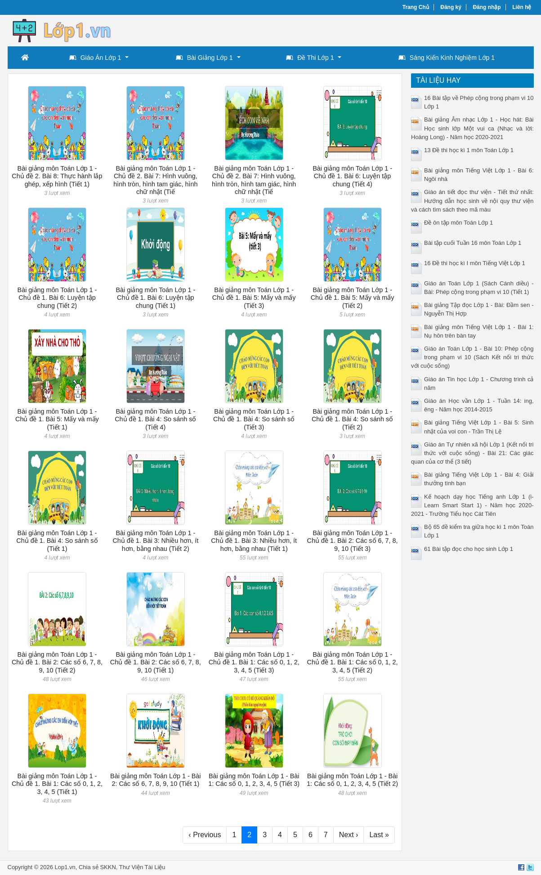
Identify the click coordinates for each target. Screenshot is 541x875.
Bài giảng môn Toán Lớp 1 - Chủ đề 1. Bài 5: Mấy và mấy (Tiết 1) (57, 419)
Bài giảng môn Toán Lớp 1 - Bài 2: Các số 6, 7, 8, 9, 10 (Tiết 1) (155, 779)
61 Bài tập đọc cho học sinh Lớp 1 (468, 549)
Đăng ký (450, 7)
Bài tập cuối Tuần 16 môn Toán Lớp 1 (472, 242)
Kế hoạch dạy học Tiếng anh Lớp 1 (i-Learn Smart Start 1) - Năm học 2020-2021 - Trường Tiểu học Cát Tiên (472, 505)
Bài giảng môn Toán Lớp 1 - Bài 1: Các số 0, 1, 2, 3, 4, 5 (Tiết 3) (254, 779)
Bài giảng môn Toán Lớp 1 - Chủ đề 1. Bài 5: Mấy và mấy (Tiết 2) (352, 297)
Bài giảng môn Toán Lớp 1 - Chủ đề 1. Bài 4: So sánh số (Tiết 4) (155, 419)
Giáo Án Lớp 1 (95, 57)
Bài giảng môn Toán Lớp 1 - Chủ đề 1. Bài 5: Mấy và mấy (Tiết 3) (254, 297)
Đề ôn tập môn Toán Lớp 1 (458, 222)
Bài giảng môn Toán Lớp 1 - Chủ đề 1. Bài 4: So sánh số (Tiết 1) (57, 540)
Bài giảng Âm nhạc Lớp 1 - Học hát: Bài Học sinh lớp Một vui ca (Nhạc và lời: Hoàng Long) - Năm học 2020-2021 (472, 128)
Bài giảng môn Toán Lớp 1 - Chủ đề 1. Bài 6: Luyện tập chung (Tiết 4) (352, 176)
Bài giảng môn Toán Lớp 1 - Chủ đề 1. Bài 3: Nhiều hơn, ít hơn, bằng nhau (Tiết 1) (254, 540)
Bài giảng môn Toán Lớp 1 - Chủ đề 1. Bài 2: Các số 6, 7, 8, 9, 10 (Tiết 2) (57, 662)
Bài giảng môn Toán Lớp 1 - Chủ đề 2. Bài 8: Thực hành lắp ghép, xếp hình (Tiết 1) (57, 176)
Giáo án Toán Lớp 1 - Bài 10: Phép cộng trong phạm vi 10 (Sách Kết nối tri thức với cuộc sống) (472, 357)
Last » (379, 835)
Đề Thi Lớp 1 (310, 57)
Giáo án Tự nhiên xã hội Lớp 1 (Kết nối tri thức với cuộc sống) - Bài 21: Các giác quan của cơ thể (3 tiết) (472, 453)
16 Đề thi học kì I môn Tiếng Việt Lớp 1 (474, 263)
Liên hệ (521, 7)
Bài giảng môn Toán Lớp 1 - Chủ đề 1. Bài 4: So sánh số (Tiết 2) (352, 419)
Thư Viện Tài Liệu (142, 867)
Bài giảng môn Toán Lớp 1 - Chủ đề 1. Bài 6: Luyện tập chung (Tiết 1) (155, 297)
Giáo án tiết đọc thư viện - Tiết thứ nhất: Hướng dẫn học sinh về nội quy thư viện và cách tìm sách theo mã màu (472, 200)
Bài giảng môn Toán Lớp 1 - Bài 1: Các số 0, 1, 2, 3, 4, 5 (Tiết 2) (352, 779)
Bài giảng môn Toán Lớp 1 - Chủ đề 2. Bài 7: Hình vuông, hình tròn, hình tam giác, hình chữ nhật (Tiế (155, 180)
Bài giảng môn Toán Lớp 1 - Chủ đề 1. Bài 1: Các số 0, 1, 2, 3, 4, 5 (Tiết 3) (254, 662)
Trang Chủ (415, 7)
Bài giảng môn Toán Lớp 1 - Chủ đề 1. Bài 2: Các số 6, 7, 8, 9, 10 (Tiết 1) (155, 662)
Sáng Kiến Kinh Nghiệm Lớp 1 (446, 57)
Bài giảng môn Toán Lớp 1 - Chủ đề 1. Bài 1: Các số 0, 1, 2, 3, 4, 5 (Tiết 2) (352, 662)
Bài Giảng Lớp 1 (204, 57)
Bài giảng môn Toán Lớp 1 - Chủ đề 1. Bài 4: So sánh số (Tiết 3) (254, 419)
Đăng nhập (487, 7)
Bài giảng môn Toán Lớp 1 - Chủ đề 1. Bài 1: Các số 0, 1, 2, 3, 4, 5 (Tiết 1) (57, 783)
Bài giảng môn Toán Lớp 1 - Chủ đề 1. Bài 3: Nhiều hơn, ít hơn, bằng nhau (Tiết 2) (155, 540)
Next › (348, 835)
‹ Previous (204, 835)
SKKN (108, 867)
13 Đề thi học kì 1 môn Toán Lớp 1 (469, 150)
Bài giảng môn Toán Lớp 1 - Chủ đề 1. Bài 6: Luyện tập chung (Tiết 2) (57, 297)
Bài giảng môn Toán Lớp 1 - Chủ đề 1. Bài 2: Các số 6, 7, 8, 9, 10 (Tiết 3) (352, 540)
